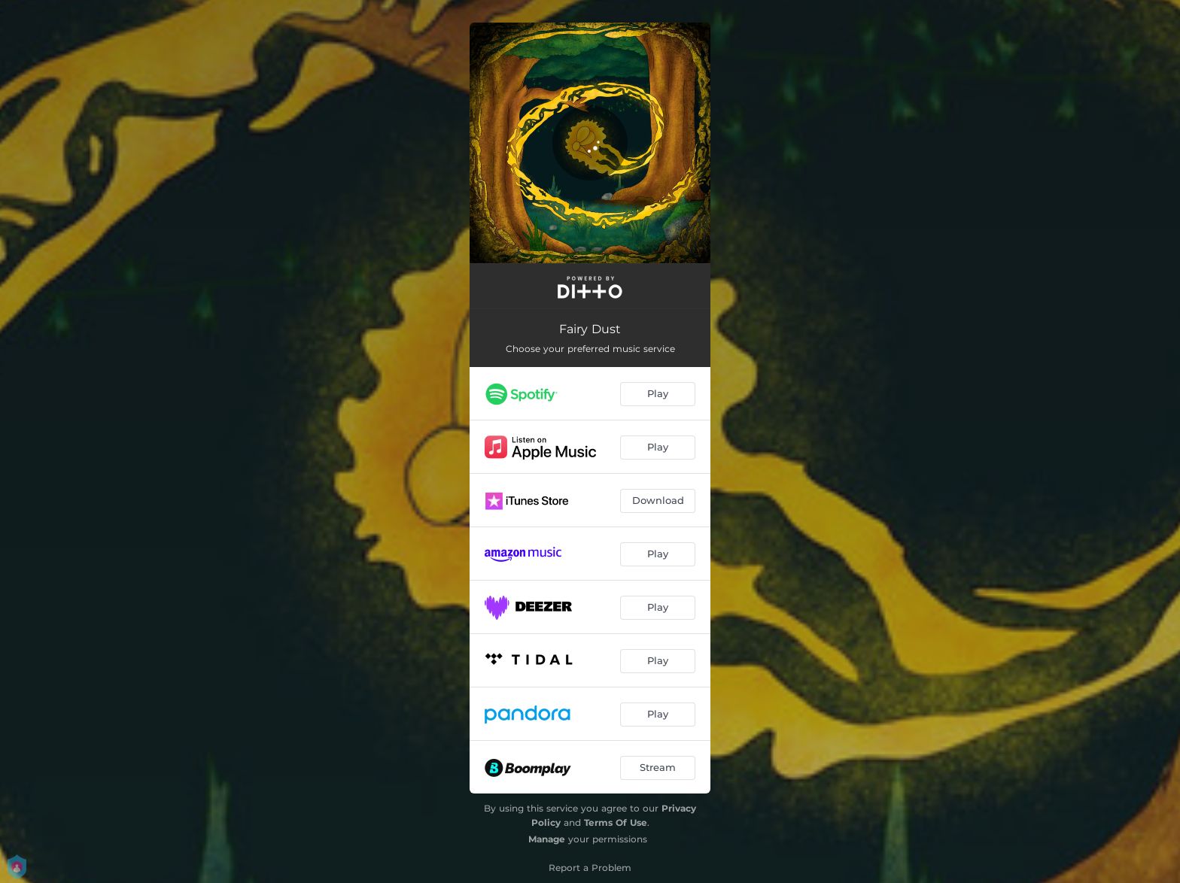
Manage (546, 839)
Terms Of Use (615, 822)
